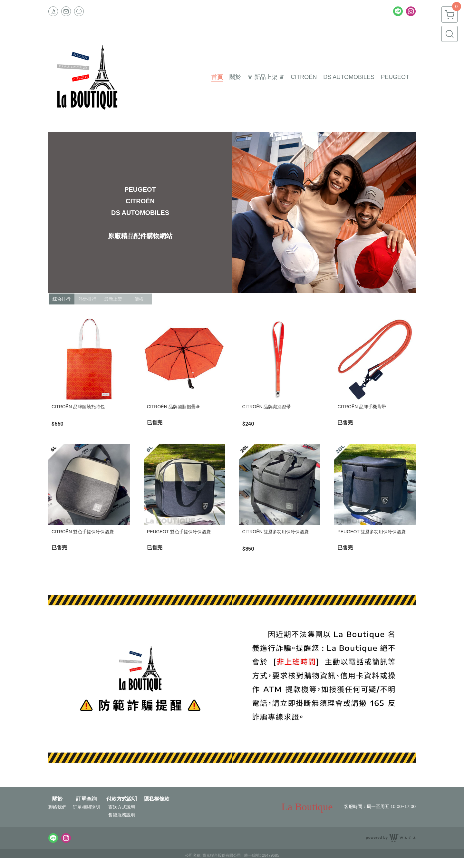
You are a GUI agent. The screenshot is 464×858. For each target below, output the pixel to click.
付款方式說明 (121, 799)
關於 (57, 799)
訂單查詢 (86, 799)
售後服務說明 (121, 815)
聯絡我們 (57, 807)
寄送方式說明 (121, 807)
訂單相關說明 (86, 807)
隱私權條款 (156, 799)
